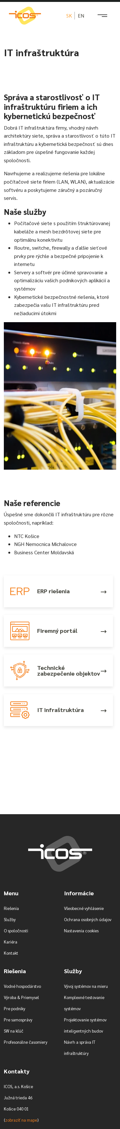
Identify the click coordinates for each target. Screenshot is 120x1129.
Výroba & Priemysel (21, 997)
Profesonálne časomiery (25, 1042)
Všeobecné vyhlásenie (84, 908)
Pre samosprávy (18, 1019)
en (81, 15)
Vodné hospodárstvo (22, 986)
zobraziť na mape (21, 1120)
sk (69, 15)
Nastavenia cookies (81, 930)
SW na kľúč (13, 1031)
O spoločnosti (16, 930)
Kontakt (11, 953)
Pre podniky (14, 1008)
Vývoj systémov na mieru (86, 986)
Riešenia (11, 908)
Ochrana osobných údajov (87, 919)
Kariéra (10, 941)
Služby (10, 919)
